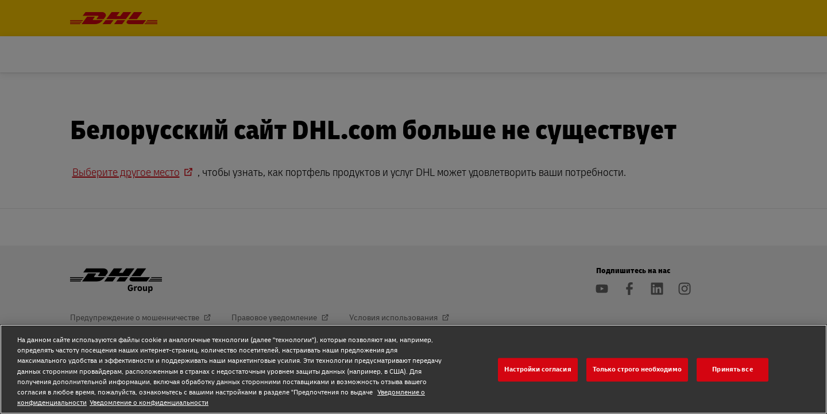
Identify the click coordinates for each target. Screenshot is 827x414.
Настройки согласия (537, 369)
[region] (413, 369)
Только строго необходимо (637, 369)
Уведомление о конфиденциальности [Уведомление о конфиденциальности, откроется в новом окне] (149, 402)
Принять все (732, 369)
